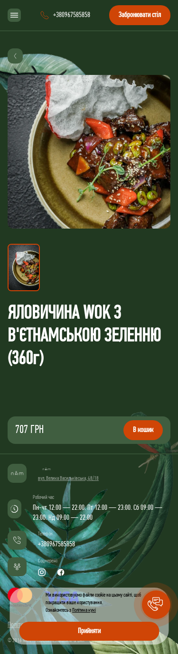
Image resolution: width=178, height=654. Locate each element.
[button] (156, 604)
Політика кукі (84, 610)
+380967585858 (56, 544)
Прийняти (89, 631)
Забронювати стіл (140, 15)
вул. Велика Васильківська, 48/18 (68, 478)
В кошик (143, 430)
